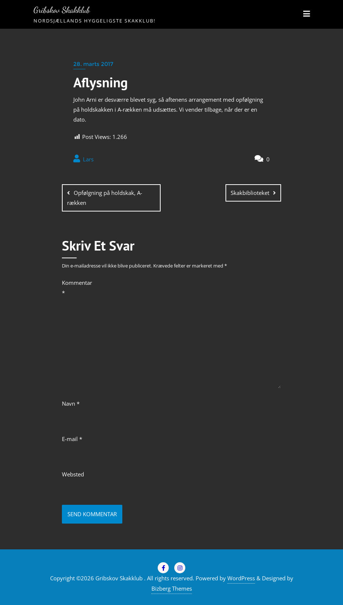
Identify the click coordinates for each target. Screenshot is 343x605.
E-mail (72, 439)
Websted (73, 474)
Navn (71, 403)
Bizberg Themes (171, 588)
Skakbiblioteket (250, 192)
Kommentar (75, 287)
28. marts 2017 (93, 63)
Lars (83, 159)
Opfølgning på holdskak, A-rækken (104, 197)
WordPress (241, 578)
